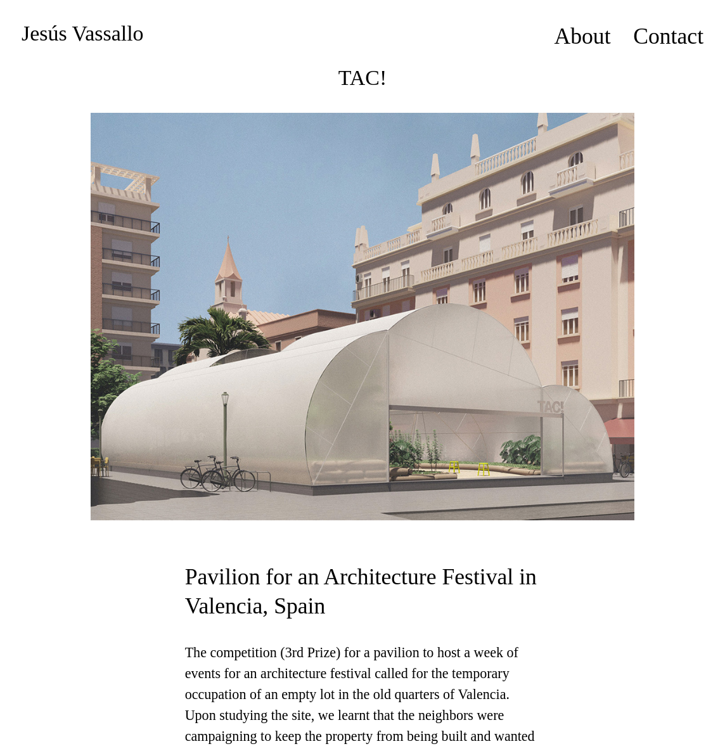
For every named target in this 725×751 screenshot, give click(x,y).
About (582, 36)
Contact (668, 36)
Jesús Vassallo (83, 33)
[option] (362, 316)
